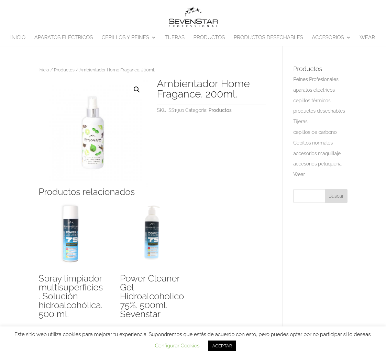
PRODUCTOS (209, 38)
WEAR (367, 38)
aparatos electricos (314, 90)
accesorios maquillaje (317, 153)
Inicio (43, 69)
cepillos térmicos (312, 100)
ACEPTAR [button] (222, 345)
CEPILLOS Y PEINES (125, 38)
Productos (64, 69)
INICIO (17, 38)
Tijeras (300, 121)
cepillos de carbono (315, 132)
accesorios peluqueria (317, 163)
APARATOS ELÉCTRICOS (63, 38)
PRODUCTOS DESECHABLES (268, 38)
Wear (299, 174)
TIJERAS (175, 38)
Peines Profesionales (316, 79)
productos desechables (319, 111)
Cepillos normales (313, 143)
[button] (137, 89)
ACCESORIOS (328, 38)
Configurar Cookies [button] (177, 346)
